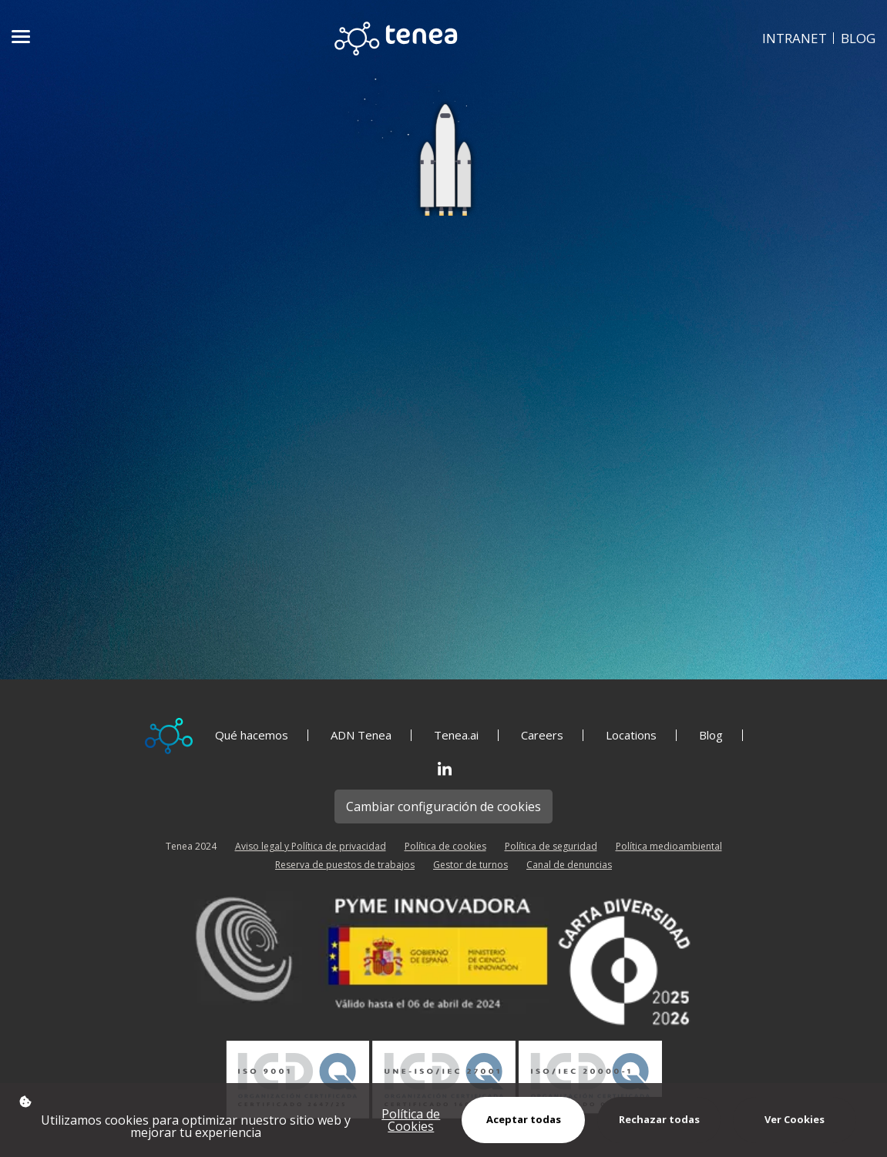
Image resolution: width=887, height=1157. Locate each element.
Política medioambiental (669, 846)
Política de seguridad (551, 846)
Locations (631, 735)
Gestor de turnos (470, 864)
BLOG (858, 38)
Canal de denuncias (569, 864)
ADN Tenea (361, 735)
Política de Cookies (410, 1120)
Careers (542, 735)
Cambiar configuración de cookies (443, 806)
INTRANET (794, 38)
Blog (711, 735)
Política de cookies (445, 846)
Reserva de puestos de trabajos (345, 864)
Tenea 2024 (191, 846)
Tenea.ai (456, 735)
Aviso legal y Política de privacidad (310, 846)
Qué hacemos (251, 735)
